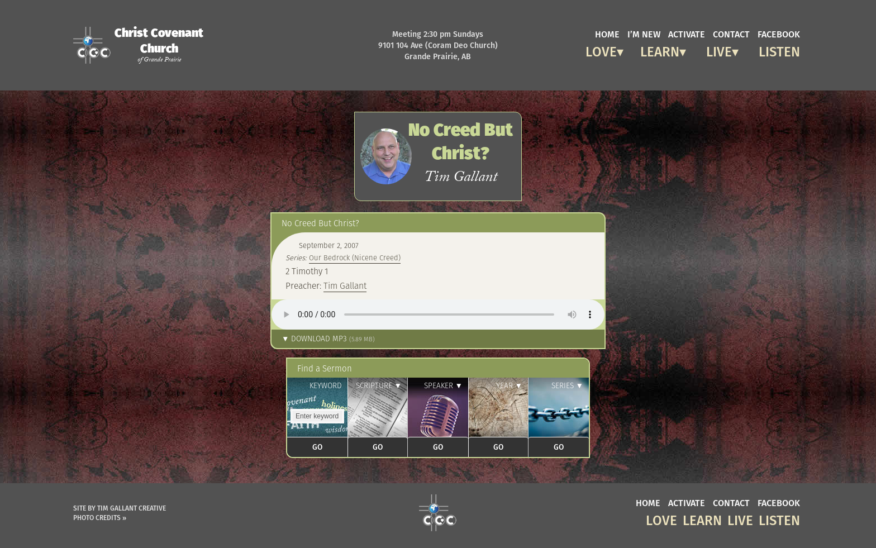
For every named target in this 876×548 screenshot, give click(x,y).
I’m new (643, 33)
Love (601, 50)
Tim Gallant (344, 285)
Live (719, 50)
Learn (659, 50)
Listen (779, 50)
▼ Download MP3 (328, 338)
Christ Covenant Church (159, 44)
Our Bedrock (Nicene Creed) (355, 257)
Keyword (326, 385)
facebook (779, 33)
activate (686, 33)
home (607, 33)
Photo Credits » (99, 517)
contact (731, 33)
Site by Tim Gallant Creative (119, 508)
